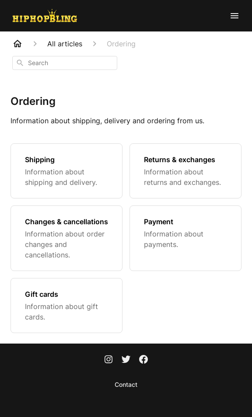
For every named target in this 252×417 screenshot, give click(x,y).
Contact (126, 384)
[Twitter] (126, 360)
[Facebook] (143, 360)
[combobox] (64, 63)
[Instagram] (108, 360)
